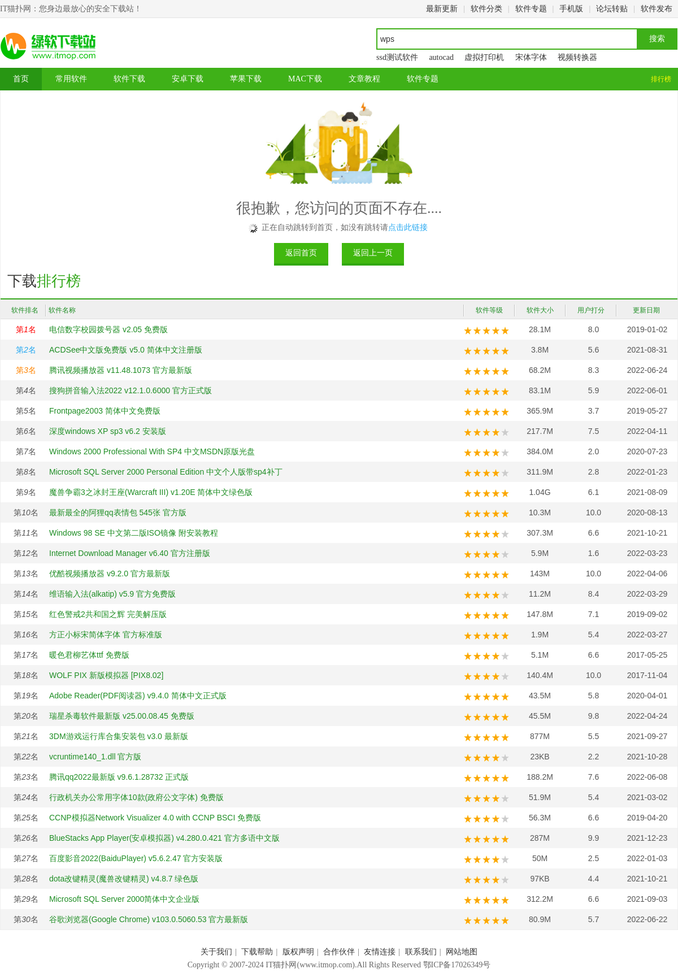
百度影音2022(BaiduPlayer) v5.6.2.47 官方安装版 (136, 858)
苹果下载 (246, 79)
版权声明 (298, 952)
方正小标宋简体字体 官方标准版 (105, 634)
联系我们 (421, 952)
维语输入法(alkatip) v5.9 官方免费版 (112, 593)
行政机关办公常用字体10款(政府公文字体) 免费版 (136, 797)
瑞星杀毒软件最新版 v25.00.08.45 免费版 (121, 715)
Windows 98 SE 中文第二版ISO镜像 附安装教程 (133, 532)
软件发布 (656, 9)
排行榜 (661, 79)
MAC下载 (305, 79)
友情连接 (379, 952)
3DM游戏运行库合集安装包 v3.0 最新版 (118, 736)
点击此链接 (408, 227)
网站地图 (461, 952)
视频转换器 (577, 57)
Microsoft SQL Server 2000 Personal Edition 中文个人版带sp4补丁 (165, 471)
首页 (21, 79)
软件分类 (486, 9)
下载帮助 (257, 952)
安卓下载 (187, 79)
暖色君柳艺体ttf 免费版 (89, 654)
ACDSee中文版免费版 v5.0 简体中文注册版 (125, 349)
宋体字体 (531, 57)
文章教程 (364, 79)
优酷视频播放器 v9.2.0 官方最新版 (109, 573)
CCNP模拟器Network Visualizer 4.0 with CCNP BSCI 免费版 (155, 817)
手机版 (571, 9)
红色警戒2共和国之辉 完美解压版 (108, 614)
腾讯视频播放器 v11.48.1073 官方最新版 (120, 370)
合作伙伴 (339, 952)
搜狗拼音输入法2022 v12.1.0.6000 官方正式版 (130, 390)
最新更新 (442, 9)
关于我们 (216, 952)
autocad (441, 57)
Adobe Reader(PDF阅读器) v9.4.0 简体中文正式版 (138, 695)
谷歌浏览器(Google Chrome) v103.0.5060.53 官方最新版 (148, 919)
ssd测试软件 (397, 57)
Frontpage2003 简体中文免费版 (104, 410)
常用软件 (71, 79)
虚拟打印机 (484, 57)
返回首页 (301, 253)
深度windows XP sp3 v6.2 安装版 (107, 431)
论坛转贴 (612, 9)
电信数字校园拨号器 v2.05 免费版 (108, 329)
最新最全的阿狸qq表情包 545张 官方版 (117, 512)
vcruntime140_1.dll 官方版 (95, 756)
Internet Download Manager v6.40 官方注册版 (129, 553)
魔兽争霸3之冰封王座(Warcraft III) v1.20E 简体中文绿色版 (151, 492)
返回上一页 (373, 253)
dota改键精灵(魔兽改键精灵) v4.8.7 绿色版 (124, 878)
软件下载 (129, 79)
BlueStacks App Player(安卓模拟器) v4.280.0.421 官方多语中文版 (164, 837)
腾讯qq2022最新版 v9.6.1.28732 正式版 (119, 776)
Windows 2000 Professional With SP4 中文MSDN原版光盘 (152, 451)
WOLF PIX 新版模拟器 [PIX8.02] (106, 675)
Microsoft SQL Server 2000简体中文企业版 (124, 899)
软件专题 (531, 9)
